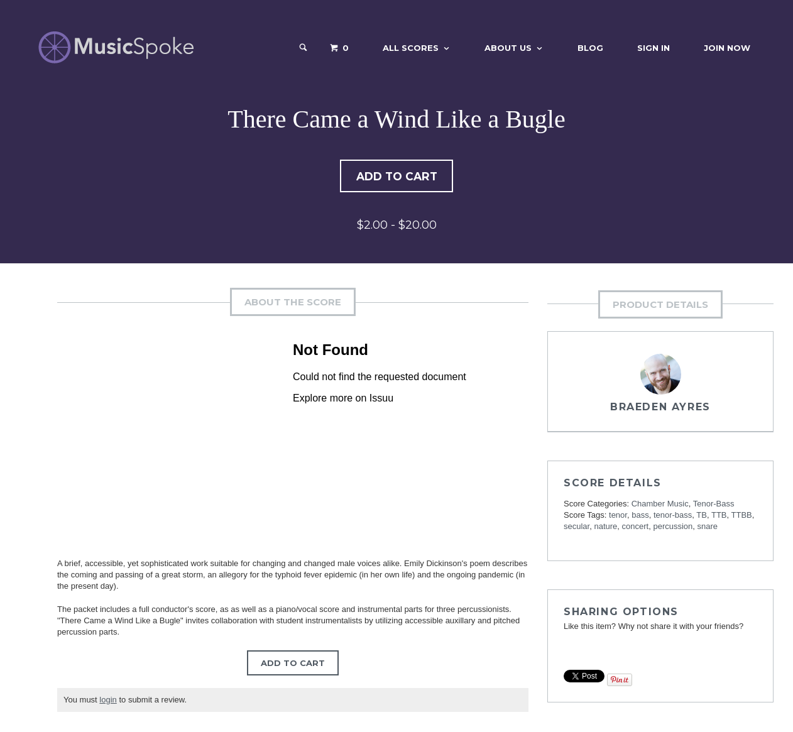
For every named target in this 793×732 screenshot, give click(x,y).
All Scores (411, 48)
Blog (590, 48)
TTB (719, 516)
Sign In (653, 48)
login (107, 701)
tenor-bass (673, 516)
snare (707, 527)
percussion (672, 527)
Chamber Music (660, 505)
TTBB (741, 516)
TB (701, 516)
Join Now (727, 48)
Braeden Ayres (660, 408)
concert (635, 527)
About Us (508, 48)
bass (640, 516)
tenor (618, 516)
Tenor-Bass (714, 505)
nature (605, 527)
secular (576, 527)
